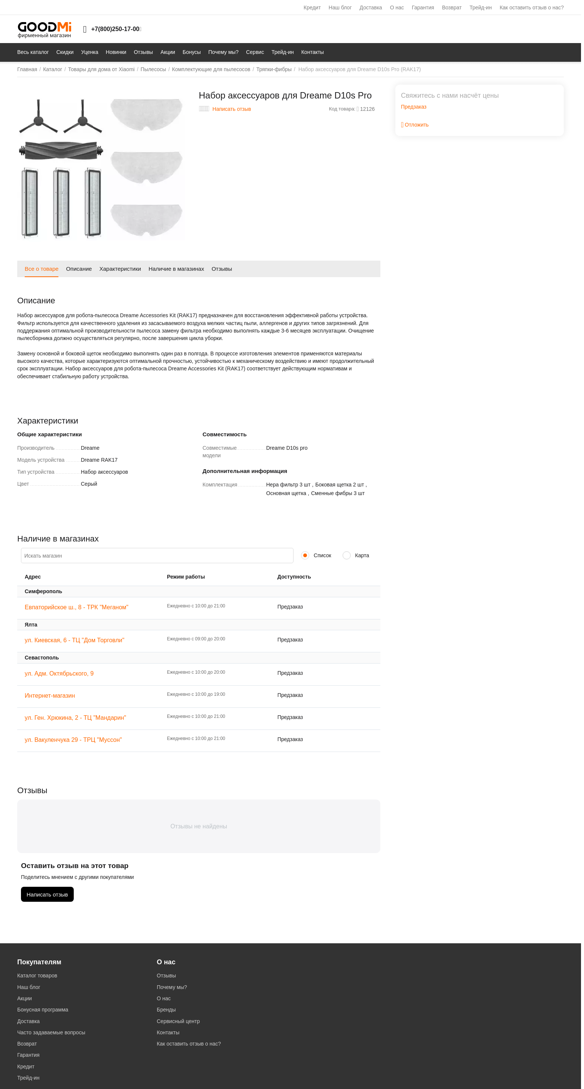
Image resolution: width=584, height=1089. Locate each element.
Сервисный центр (178, 1021)
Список (316, 555)
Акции (24, 998)
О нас (397, 7)
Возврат (452, 7)
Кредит (312, 7)
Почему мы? (172, 987)
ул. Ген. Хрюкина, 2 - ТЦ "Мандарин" (75, 718)
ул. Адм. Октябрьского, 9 (59, 673)
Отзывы (166, 976)
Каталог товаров (37, 976)
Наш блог (340, 7)
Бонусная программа (42, 1010)
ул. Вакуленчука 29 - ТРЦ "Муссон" (73, 740)
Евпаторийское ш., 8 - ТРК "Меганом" (76, 607)
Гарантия (423, 7)
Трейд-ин (480, 7)
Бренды (166, 1010)
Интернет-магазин (50, 695)
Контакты (168, 1032)
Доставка (371, 7)
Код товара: (342, 109)
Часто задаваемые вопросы (51, 1032)
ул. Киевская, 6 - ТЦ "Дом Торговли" (74, 640)
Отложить (415, 124)
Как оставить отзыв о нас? (532, 7)
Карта (356, 555)
